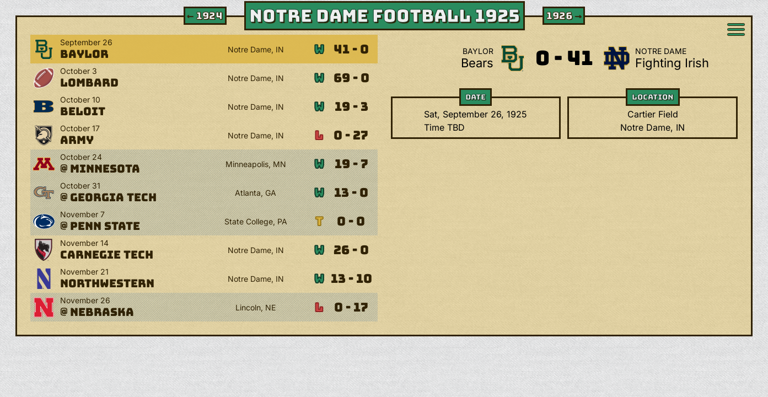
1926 (564, 15)
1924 (204, 15)
